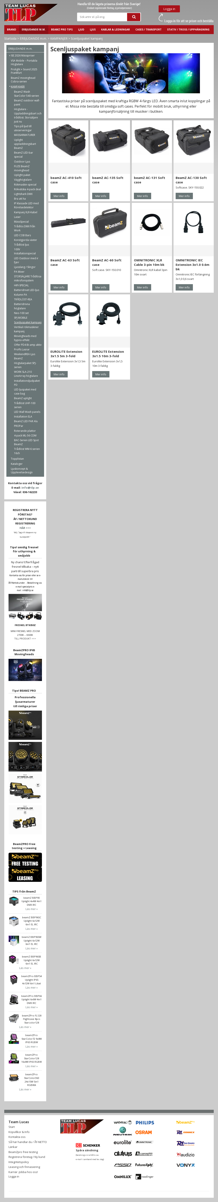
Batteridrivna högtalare (22, 306)
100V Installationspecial (25, 251)
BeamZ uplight (23, 398)
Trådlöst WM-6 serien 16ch (27, 451)
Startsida (10, 38)
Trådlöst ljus (21, 244)
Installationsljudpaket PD (27, 383)
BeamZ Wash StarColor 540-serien (26, 94)
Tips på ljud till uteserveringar (23, 128)
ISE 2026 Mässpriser (23, 55)
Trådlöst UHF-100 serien (24, 405)
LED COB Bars (22, 235)
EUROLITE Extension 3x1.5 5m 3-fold (66, 353)
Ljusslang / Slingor (25, 267)
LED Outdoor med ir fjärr (26, 260)
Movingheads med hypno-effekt (25, 338)
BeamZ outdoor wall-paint (27, 102)
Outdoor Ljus (22, 161)
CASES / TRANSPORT (148, 29)
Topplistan (17, 459)
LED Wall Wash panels (27, 412)
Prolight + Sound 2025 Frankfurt (24, 71)
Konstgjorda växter (25, 240)
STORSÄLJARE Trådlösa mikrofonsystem (27, 278)
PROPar (18, 426)
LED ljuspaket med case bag (25, 391)
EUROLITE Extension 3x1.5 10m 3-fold (108, 353)
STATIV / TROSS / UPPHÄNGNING (188, 29)
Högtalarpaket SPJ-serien (25, 365)
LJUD (81, 29)
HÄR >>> (25, 528)
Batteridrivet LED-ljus (26, 290)
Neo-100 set (21, 313)
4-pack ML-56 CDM (25, 435)
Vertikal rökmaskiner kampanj (26, 329)
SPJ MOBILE (20, 318)
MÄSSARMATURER (24, 135)
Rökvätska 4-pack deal (27, 189)
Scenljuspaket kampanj (87, 38)
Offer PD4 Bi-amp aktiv (28, 345)
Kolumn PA (20, 295)
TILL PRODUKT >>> (25, 638)
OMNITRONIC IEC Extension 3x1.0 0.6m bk (192, 264)
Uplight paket (22, 175)
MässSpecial (21, 221)
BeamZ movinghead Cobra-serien (23, 79)
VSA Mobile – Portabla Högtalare (24, 62)
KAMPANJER (58, 38)
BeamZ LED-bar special (23, 154)
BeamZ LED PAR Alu (26, 421)
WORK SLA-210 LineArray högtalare (26, 374)
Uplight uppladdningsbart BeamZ (25, 144)
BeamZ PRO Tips (62, 29)
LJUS (93, 29)
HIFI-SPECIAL (21, 285)
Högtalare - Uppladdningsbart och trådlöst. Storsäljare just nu (28, 115)
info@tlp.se (30, 487)
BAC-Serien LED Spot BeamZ (26, 442)
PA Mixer (19, 272)
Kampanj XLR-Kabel (25, 212)
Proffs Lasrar (22, 349)
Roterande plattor (25, 431)
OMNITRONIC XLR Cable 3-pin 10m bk (149, 262)
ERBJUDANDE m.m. (34, 29)
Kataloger (17, 464)
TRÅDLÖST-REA (23, 299)
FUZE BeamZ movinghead (22, 168)
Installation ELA (23, 416)
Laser (17, 217)
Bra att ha (20, 198)
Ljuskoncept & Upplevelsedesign (22, 470)
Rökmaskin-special (25, 184)
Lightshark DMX (23, 194)
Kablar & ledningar (115, 29)
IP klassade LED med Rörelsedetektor (26, 205)
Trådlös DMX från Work (24, 228)
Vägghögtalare (23, 179)
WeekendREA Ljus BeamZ (24, 356)
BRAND (11, 29)
